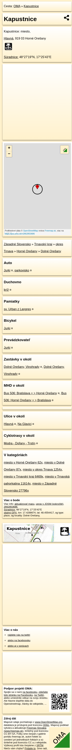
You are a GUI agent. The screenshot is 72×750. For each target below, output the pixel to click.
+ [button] (9, 148)
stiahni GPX (10, 512)
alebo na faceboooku (19, 640)
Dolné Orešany (51, 251)
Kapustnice (31, 6)
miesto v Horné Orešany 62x (23, 462)
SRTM (39, 745)
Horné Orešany (27, 251)
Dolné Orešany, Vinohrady (21, 366)
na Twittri (39, 695)
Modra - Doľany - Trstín (19, 443)
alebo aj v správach (18, 645)
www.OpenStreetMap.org (48, 722)
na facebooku (30, 692)
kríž (6, 289)
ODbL (46, 725)
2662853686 (10, 506)
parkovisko (22, 270)
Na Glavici (25, 424)
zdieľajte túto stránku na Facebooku (26, 693)
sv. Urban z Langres (17, 309)
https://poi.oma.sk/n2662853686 (20, 234)
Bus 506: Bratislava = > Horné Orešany (30, 393)
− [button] (9, 154)
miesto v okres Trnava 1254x (42, 469)
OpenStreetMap (30, 230)
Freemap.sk (50, 230)
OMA (17, 6)
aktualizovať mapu (24, 503)
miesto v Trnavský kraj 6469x (23, 476)
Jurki (7, 270)
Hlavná (8, 38)
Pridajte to (30, 748)
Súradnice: (11, 57)
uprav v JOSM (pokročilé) (49, 503)
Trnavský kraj (43, 244)
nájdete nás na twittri (19, 634)
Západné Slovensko (17, 244)
